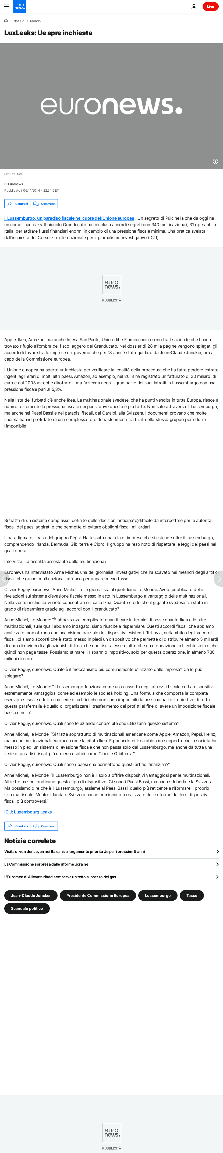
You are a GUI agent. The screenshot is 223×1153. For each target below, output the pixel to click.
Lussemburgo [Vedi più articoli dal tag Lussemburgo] (158, 895)
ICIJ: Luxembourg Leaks (28, 812)
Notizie (18, 21)
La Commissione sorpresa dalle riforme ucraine (46, 864)
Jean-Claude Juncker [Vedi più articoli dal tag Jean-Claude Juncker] (31, 895)
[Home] (6, 21)
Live (210, 6)
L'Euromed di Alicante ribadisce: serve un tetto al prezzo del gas (60, 876)
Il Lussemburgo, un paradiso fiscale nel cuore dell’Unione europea (69, 218)
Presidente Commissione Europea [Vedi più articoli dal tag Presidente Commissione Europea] (97, 895)
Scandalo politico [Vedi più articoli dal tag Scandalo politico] (27, 908)
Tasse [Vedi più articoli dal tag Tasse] (191, 895)
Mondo (35, 21)
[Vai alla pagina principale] (19, 6)
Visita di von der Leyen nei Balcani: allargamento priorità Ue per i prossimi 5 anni (74, 851)
